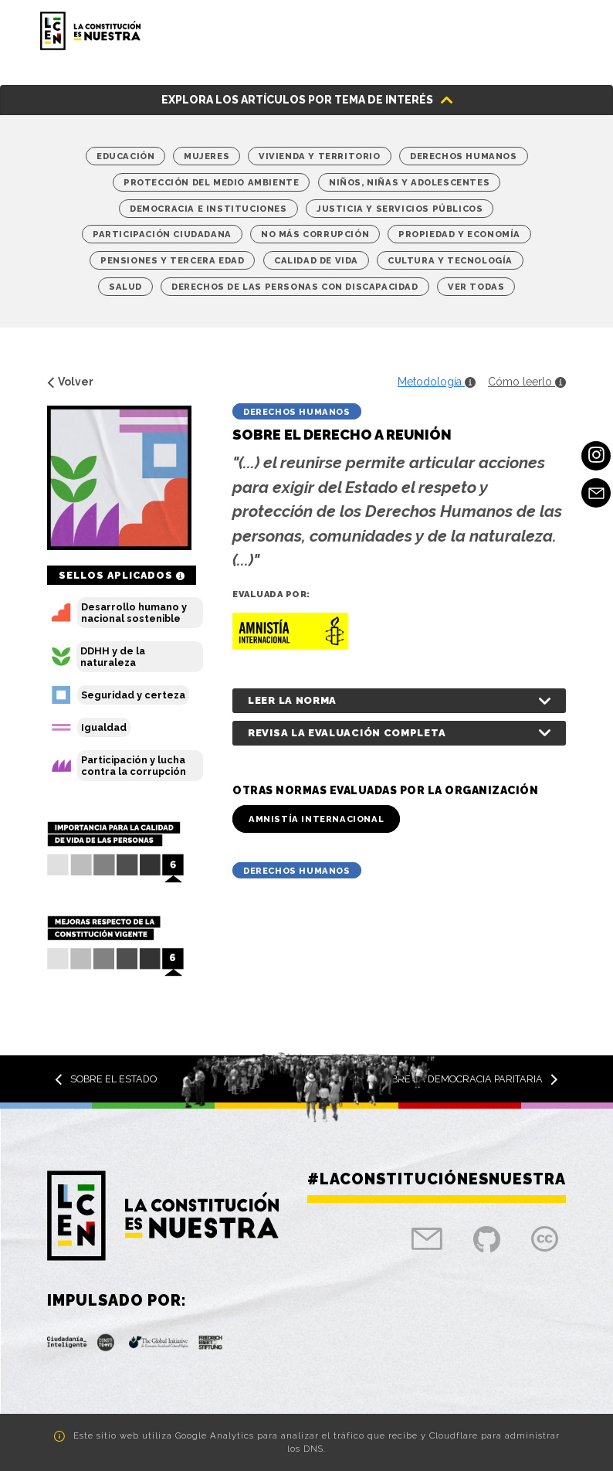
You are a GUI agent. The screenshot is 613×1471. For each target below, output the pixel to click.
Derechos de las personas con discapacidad (294, 286)
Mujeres (206, 156)
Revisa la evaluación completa (346, 733)
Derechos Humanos (463, 156)
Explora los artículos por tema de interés (297, 99)
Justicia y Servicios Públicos (400, 208)
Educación (125, 156)
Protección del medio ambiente (211, 182)
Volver (70, 381)
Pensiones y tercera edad (172, 260)
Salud (125, 286)
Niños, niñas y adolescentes (409, 182)
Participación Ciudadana (162, 234)
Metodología (437, 381)
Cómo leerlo (527, 381)
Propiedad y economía (459, 234)
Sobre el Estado (106, 1079)
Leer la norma (292, 700)
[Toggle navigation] (555, 31)
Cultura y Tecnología (450, 260)
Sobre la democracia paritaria (468, 1079)
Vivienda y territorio (320, 156)
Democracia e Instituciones (208, 208)
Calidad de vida (316, 260)
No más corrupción (315, 234)
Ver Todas (476, 286)
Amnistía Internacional (316, 819)
